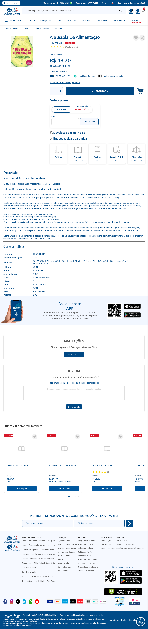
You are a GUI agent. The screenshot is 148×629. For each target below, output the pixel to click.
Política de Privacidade (86, 556)
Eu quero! (129, 523)
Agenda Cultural (64, 541)
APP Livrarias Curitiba (66, 552)
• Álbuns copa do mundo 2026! (130, 3)
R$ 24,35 (66, 65)
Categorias (15, 21)
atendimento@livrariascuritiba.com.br (130, 548)
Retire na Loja (63, 563)
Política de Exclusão (85, 548)
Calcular (89, 122)
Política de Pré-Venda (86, 552)
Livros (32, 21)
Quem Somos (106, 544)
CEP (53, 117)
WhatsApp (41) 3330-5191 (126, 544)
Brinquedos (46, 21)
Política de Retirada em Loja (88, 559)
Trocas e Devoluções (86, 571)
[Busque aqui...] (70, 10)
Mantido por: (117, 620)
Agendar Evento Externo (67, 544)
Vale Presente (63, 571)
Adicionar (139, 91)
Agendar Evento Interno (67, 548)
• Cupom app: (86, 3)
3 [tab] (75, 496)
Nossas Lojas (106, 541)
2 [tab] (72, 496)
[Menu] (138, 11)
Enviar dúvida (74, 407)
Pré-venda (135, 21)
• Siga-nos (107, 3)
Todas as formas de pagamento (65, 82)
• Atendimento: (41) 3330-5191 (57, 3)
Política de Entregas (85, 544)
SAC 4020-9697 (122, 541)
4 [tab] (78, 496)
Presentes (102, 21)
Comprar (100, 91)
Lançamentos (118, 21)
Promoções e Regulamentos (88, 567)
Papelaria (71, 21)
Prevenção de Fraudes (86, 563)
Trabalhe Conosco (108, 548)
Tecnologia (87, 21)
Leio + (60, 559)
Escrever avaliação (74, 354)
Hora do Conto (64, 556)
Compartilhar (142, 38)
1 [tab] (69, 496)
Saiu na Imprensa (64, 567)
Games (60, 21)
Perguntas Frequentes (86, 541)
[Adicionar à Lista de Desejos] (136, 38)
